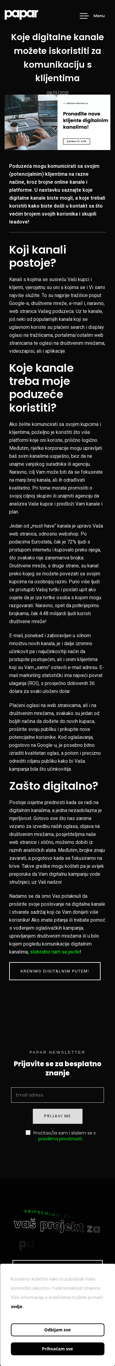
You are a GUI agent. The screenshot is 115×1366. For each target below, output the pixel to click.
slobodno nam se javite (55, 952)
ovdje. (17, 1306)
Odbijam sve (57, 1330)
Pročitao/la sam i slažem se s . (61, 1135)
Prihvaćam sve (57, 1349)
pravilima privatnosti (60, 1139)
